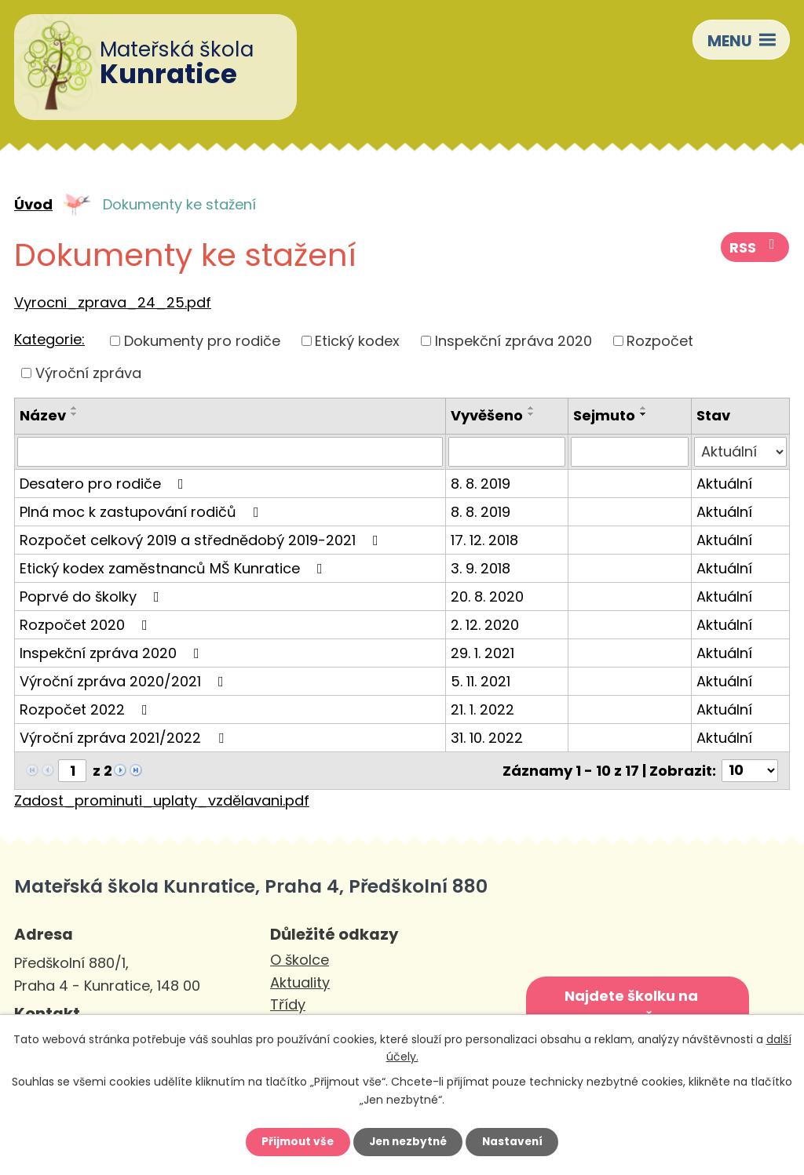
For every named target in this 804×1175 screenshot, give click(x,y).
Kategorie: (49, 339)
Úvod (33, 204)
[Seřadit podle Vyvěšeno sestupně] (531, 414)
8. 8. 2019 (480, 483)
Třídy (287, 1004)
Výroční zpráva (88, 373)
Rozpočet (660, 341)
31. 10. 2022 (487, 738)
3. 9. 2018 (480, 568)
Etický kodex (357, 341)
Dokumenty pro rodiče (202, 341)
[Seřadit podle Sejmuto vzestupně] (643, 408)
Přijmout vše (293, 1141)
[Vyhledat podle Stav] (740, 452)
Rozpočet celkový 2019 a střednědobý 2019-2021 (202, 540)
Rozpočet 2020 (87, 625)
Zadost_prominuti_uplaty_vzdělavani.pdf (161, 800)
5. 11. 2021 (480, 681)
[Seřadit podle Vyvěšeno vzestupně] (531, 408)
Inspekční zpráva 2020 (513, 341)
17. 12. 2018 (484, 540)
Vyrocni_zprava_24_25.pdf (112, 302)
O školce (299, 959)
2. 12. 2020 (485, 625)
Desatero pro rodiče (105, 483)
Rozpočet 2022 (87, 709)
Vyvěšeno (487, 415)
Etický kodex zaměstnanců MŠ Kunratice (174, 568)
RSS (756, 248)
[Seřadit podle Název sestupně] (74, 414)
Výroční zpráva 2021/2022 (125, 738)
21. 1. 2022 (482, 709)
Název (43, 415)
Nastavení (516, 1141)
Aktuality (300, 982)
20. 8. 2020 (487, 596)
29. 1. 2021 (482, 653)
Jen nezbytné (408, 1141)
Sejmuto (604, 415)
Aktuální (724, 483)
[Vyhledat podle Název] (230, 452)
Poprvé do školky (93, 596)
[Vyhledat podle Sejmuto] (629, 452)
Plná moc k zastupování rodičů (142, 512)
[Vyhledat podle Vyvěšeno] (506, 452)
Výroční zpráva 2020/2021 (125, 681)
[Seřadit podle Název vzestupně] (74, 408)
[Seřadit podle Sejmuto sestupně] (643, 414)
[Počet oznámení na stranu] (750, 770)
